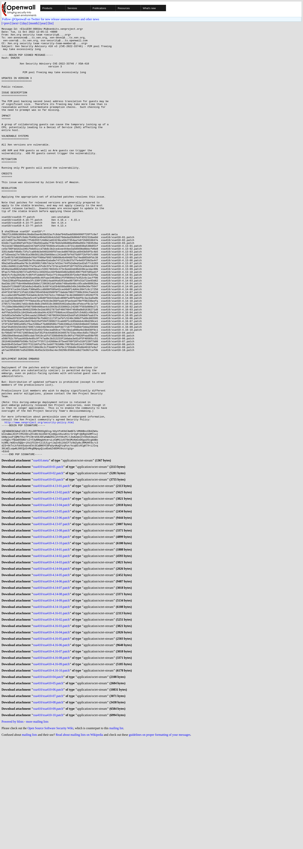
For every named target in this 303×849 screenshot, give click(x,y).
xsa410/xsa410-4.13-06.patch (51, 609)
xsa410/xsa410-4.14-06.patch (51, 678)
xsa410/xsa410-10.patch (48, 824)
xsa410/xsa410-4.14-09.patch (51, 699)
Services (72, 8)
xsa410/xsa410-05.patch (48, 789)
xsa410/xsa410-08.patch (48, 810)
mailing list (116, 837)
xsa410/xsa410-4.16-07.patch (51, 755)
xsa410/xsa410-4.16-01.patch (51, 713)
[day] (24, 23)
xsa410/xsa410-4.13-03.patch (51, 588)
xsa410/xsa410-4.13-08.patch (51, 623)
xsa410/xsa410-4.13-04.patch (51, 595)
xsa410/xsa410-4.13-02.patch (51, 581)
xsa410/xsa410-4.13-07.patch (51, 616)
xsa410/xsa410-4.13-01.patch (51, 574)
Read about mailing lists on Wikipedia (79, 844)
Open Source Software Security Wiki (50, 837)
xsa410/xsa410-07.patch (48, 803)
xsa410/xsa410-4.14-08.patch (51, 692)
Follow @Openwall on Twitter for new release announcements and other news (50, 19)
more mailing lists (37, 831)
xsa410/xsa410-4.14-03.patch (51, 657)
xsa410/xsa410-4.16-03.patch (51, 727)
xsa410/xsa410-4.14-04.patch (51, 664)
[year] (43, 23)
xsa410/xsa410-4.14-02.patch (51, 650)
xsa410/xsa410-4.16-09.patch (51, 768)
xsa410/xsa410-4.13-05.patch (51, 602)
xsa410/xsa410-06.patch (48, 796)
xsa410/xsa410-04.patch (48, 782)
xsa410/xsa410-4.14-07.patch (51, 685)
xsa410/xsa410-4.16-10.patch (51, 775)
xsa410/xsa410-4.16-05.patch (51, 741)
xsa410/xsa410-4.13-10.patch (51, 637)
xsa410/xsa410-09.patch (48, 817)
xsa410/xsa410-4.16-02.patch (51, 720)
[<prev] (6, 23)
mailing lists (29, 844)
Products (47, 8)
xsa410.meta (41, 546)
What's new (149, 8)
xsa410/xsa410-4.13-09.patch (51, 630)
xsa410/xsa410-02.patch (48, 560)
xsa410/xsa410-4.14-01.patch (51, 643)
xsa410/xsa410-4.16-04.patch (51, 734)
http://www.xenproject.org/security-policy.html (39, 501)
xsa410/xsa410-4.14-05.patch (51, 671)
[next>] (16, 23)
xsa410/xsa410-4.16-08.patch (51, 762)
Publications (99, 8)
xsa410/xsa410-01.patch (48, 553)
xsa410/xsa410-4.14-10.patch (51, 706)
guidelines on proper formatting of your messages (159, 844)
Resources (124, 8)
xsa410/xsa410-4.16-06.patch (51, 748)
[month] (34, 23)
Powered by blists (13, 831)
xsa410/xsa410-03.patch (48, 567)
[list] (51, 23)
